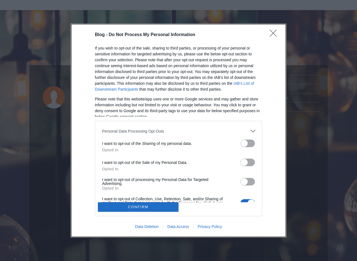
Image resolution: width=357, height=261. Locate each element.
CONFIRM (138, 207)
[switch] (247, 143)
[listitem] (178, 131)
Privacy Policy (210, 226)
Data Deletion (147, 226)
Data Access (178, 226)
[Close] (275, 35)
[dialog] (178, 130)
